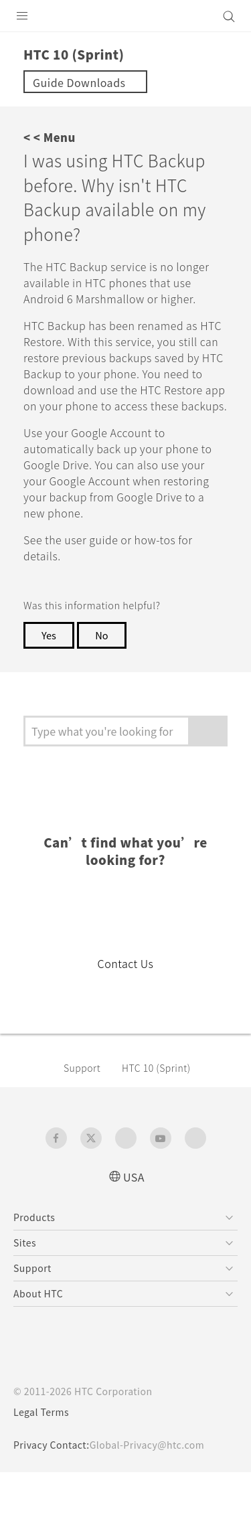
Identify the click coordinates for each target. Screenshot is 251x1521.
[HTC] (126, 16)
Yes (49, 683)
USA (134, 1224)
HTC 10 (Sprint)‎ (163, 1116)
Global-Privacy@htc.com (156, 1494)
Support (84, 1116)
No (104, 683)
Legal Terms (44, 1461)
